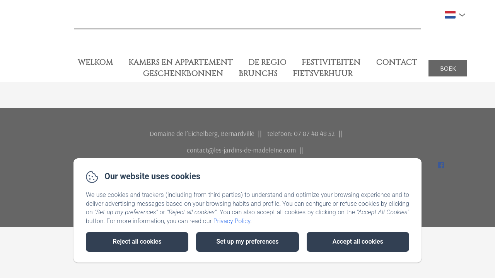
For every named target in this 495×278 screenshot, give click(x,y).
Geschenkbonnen (183, 73)
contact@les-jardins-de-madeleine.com (241, 150)
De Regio (267, 62)
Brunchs (258, 73)
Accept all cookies (358, 241)
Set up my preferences (247, 241)
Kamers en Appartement (180, 62)
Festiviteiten (331, 62)
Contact (396, 62)
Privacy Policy (232, 221)
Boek (448, 68)
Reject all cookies (137, 241)
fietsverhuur (323, 73)
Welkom (95, 62)
